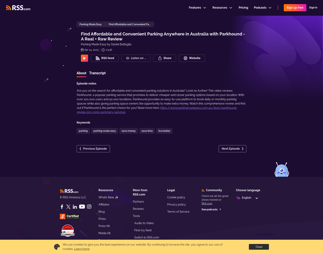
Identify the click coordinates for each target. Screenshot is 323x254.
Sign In (313, 7)
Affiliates (103, 204)
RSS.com (207, 203)
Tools (136, 216)
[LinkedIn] (75, 207)
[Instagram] (89, 206)
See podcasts (211, 209)
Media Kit (104, 233)
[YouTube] (82, 206)
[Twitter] (68, 207)
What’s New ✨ (108, 197)
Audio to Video (144, 223)
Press (102, 219)
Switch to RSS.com (146, 237)
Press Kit (104, 226)
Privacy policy (176, 204)
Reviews (138, 209)
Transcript (97, 73)
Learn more (82, 249)
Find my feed (142, 230)
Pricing (243, 7)
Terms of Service (178, 211)
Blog (101, 211)
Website (192, 58)
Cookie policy (176, 197)
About (81, 73)
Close (259, 246)
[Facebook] (62, 207)
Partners (138, 201)
